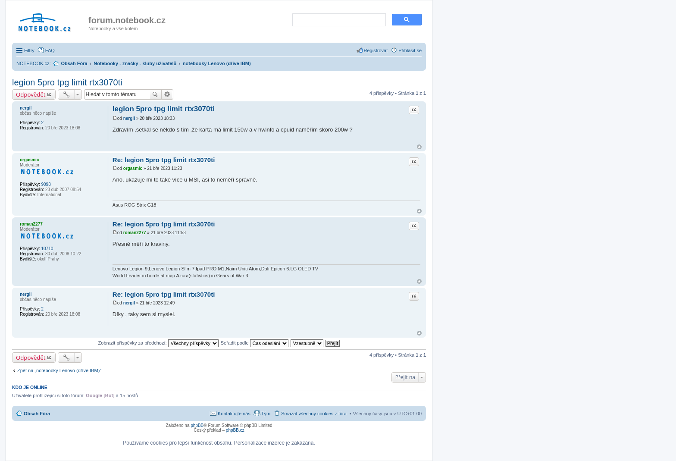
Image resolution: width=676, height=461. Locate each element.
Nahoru (419, 146)
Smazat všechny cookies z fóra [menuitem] (314, 413)
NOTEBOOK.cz (32, 63)
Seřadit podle (254, 342)
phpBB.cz (235, 430)
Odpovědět (31, 94)
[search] (338, 20)
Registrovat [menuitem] (376, 50)
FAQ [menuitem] (50, 50)
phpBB (197, 425)
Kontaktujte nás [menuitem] (234, 413)
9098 (45, 184)
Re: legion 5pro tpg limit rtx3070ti (164, 159)
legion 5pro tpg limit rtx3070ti (67, 82)
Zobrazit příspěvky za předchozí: (158, 342)
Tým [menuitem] (265, 413)
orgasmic (29, 159)
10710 (47, 248)
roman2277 (31, 224)
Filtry (29, 50)
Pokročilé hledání (167, 94)
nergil (25, 108)
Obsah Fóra (37, 413)
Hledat (155, 94)
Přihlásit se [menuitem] (410, 50)
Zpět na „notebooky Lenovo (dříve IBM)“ (59, 370)
